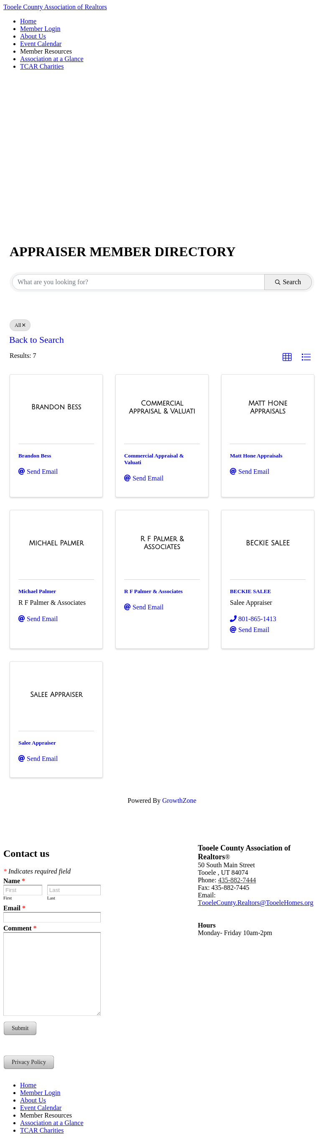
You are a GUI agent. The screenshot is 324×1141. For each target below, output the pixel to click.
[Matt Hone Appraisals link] (268, 407)
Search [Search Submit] (288, 281)
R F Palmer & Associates (153, 591)
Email (14, 908)
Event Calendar (40, 43)
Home (28, 21)
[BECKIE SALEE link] (268, 543)
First (7, 897)
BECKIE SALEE (250, 591)
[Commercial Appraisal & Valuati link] (162, 407)
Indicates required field (37, 871)
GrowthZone (179, 800)
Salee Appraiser (37, 743)
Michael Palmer (37, 591)
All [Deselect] (20, 325)
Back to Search (36, 340)
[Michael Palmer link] (56, 543)
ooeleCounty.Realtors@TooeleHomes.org (255, 902)
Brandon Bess (34, 455)
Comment (20, 928)
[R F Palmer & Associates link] (162, 543)
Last (51, 897)
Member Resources (46, 51)
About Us (33, 36)
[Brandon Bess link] (56, 407)
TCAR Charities (42, 66)
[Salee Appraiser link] (56, 695)
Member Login (40, 28)
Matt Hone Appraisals (256, 455)
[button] (287, 357)
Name (14, 880)
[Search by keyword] (138, 282)
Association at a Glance (52, 58)
